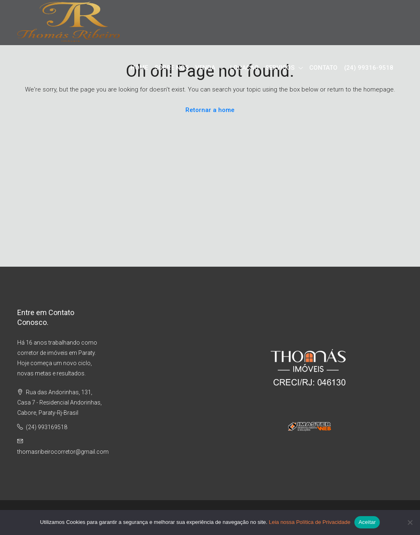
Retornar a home (210, 110)
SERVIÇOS (279, 67)
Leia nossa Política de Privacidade (309, 522)
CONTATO (323, 67)
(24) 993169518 (46, 427)
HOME (139, 67)
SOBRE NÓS (172, 67)
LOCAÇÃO (244, 67)
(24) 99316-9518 (368, 67)
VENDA (205, 67)
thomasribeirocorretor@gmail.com (63, 451)
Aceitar (367, 522)
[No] (410, 522)
